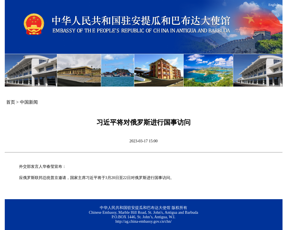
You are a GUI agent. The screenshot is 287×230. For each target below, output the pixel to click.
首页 (10, 102)
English (274, 5)
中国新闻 (29, 102)
